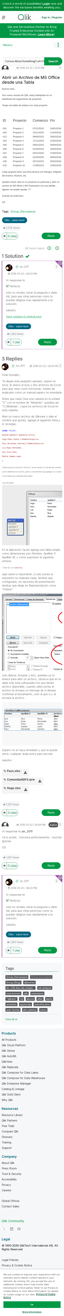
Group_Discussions (23, 211)
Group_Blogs (13, 982)
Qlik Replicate (10, 1067)
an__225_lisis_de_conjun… (20, 987)
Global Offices (10, 1201)
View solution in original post (23, 316)
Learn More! (46, 34)
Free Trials (8, 1126)
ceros (43, 1009)
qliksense (29, 982)
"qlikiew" (11, 998)
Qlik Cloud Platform (13, 1045)
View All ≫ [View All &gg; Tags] (11, 1019)
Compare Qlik (10, 1131)
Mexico (7, 45)
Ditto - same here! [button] (15, 220)
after (40, 998)
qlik (26, 993)
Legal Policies (10, 1260)
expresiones (13, 993)
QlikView (7, 1061)
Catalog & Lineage (13, 1089)
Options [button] (58, 45)
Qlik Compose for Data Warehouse (23, 1078)
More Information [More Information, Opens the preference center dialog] (31, 1312)
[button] (60, 67)
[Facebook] (19, 1228)
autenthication (42, 1004)
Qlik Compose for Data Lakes (20, 1072)
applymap (25, 1004)
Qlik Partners (9, 1120)
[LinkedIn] (11, 1228)
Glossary (7, 1137)
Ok (31, 1304)
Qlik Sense (8, 1050)
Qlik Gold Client (11, 1094)
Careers (6, 1190)
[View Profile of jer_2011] (24, 266)
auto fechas (13, 1009)
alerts (49, 998)
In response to (15, 280)
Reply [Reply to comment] (47, 342)
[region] (32, 1292)
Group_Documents (41, 977)
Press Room (9, 1168)
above (30, 998)
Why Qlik (7, 1100)
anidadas (11, 1004)
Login (46, 3)
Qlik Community (13, 1221)
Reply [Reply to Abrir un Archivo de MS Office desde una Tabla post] (51, 235)
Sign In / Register (52, 17)
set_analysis (44, 987)
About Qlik (8, 1163)
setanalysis (37, 993)
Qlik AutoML (9, 1056)
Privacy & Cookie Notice (17, 1265)
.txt (21, 998)
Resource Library (12, 1115)
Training (6, 1142)
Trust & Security (12, 1174)
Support (7, 1148)
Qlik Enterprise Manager (16, 1083)
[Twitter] (4, 1228)
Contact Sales (10, 1206)
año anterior (30, 1009)
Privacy (6, 1184)
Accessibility (9, 1179)
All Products (9, 1039)
